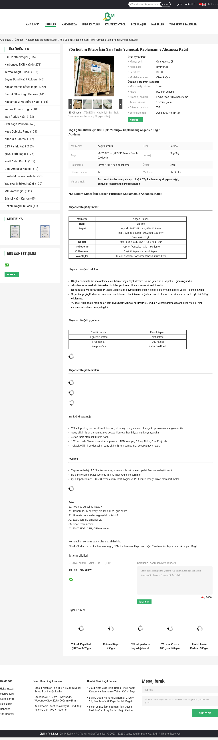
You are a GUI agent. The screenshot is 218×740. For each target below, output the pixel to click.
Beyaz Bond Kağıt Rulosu (21, 79)
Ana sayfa (32, 24)
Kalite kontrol (115, 24)
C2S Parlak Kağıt (15, 146)
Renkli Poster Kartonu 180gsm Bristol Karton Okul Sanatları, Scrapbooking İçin (200, 646)
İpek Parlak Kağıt (15, 116)
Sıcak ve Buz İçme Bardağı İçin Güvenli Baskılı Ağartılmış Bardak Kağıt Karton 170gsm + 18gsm (111, 709)
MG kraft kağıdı (14, 191)
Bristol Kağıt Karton (17, 198)
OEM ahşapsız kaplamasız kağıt (94, 546)
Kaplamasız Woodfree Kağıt (41, 39)
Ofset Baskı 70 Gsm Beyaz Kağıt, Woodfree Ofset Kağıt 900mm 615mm (56, 699)
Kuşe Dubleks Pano (17, 131)
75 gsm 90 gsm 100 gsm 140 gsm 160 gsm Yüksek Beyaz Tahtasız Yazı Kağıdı (170, 646)
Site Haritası (7, 714)
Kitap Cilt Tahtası (15, 139)
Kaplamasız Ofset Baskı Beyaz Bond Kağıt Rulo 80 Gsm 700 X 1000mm (58, 708)
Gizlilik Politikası (48, 733)
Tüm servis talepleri (183, 24)
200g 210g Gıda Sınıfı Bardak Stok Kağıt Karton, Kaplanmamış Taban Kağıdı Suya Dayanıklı (112, 690)
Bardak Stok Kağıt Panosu (21, 94)
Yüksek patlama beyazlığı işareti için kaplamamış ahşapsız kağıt (140, 646)
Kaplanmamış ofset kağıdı (21, 87)
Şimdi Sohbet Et (186, 4)
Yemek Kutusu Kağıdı (18, 109)
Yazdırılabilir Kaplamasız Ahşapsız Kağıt (174, 546)
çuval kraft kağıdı (16, 154)
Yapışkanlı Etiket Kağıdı (20, 183)
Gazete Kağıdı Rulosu (18, 206)
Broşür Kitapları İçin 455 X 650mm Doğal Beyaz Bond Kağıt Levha (58, 689)
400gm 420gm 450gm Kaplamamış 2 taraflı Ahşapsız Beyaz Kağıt (111, 646)
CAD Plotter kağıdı (16, 57)
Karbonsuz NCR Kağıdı (19, 64)
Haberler (157, 24)
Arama (165, 4)
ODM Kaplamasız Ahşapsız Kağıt (132, 546)
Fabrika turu (91, 24)
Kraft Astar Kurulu (16, 161)
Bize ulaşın (138, 24)
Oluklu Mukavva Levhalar (21, 176)
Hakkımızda (69, 24)
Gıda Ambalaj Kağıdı (18, 169)
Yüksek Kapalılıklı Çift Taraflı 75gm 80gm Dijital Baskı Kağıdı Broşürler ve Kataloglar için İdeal (81, 646)
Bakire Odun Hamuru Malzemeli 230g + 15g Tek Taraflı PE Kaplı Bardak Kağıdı (111, 699)
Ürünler (50, 24)
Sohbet (134, 119)
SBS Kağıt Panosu (16, 124)
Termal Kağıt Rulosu (18, 72)
